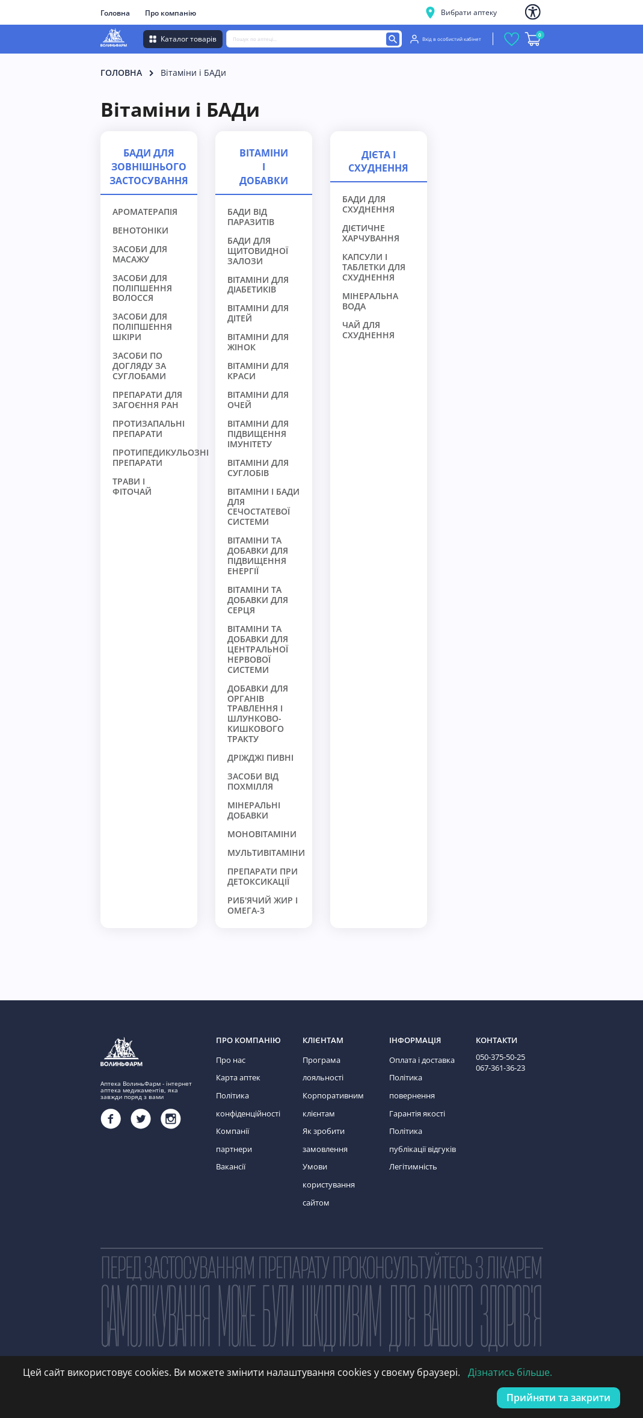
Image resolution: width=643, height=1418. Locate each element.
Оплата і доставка (420, 1059)
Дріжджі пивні (260, 758)
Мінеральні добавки (253, 810)
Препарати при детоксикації (262, 877)
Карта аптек (237, 1076)
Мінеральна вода (370, 301)
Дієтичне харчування (370, 233)
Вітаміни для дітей (258, 313)
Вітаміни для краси (258, 371)
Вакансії (230, 1143)
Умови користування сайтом (327, 1175)
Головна (115, 13)
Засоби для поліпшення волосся (142, 288)
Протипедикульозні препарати (160, 458)
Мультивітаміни (266, 853)
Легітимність (412, 1159)
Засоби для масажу (139, 254)
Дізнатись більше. (510, 1372)
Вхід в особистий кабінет (445, 39)
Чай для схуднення (368, 330)
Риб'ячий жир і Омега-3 (262, 906)
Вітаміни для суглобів (258, 468)
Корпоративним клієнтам (331, 1101)
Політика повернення (411, 1084)
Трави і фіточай (132, 487)
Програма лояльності (322, 1068)
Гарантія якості (416, 1109)
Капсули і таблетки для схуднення (373, 267)
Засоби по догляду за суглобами (139, 366)
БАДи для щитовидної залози (257, 251)
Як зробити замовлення (324, 1134)
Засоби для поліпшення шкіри (142, 327)
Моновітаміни (262, 834)
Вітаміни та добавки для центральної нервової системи (257, 649)
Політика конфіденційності (247, 1101)
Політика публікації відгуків (420, 1134)
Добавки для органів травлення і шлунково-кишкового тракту (257, 714)
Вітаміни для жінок (258, 342)
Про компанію (170, 13)
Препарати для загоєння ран (147, 400)
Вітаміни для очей (258, 400)
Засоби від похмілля (252, 782)
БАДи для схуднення (368, 204)
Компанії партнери (249, 1126)
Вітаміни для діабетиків (258, 285)
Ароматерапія (144, 212)
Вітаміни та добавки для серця (257, 600)
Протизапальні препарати (148, 429)
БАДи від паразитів (250, 217)
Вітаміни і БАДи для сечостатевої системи (263, 507)
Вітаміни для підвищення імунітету (258, 434)
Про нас (230, 1059)
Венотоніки (140, 231)
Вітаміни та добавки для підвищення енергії (257, 556)
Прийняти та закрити (558, 1397)
